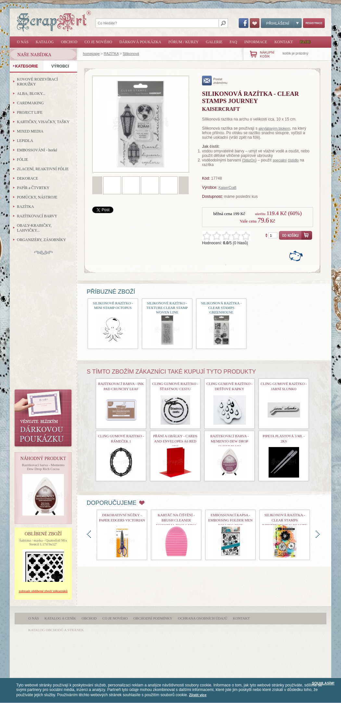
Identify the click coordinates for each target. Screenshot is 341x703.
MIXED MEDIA (30, 131)
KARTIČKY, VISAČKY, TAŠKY (43, 122)
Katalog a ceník (60, 618)
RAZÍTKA (111, 54)
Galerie (214, 42)
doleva (89, 534)
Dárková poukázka (140, 42)
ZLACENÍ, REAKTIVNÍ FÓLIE (43, 169)
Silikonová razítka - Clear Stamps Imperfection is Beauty (285, 520)
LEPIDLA (25, 140)
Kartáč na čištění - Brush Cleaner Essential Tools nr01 (176, 520)
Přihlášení (281, 23)
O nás (23, 42)
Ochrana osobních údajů (202, 618)
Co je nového (98, 42)
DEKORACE (27, 178)
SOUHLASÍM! (323, 683)
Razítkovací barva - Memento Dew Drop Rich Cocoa (43, 467)
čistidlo (293, 160)
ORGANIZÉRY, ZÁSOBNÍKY (41, 239)
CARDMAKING (30, 103)
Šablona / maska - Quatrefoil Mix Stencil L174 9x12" (43, 542)
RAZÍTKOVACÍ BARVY (37, 216)
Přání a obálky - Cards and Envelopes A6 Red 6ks (175, 441)
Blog (305, 42)
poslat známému (215, 80)
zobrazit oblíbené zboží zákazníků (43, 591)
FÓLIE (22, 159)
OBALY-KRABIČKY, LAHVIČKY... (34, 228)
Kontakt (283, 42)
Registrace (314, 23)
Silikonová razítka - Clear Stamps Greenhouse (221, 307)
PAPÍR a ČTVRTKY (33, 187)
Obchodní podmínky (152, 618)
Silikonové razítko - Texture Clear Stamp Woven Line (167, 307)
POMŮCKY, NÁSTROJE (37, 197)
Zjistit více (198, 695)
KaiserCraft (227, 187)
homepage (91, 54)
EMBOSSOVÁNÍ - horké (37, 150)
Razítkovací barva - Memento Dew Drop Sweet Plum (229, 441)
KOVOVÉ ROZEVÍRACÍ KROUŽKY (37, 81)
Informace (255, 42)
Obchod (69, 42)
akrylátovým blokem (274, 128)
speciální (279, 160)
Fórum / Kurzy (183, 42)
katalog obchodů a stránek (56, 630)
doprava (318, 534)
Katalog (45, 42)
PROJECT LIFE (30, 112)
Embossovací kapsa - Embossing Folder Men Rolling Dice (230, 520)
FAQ (233, 42)
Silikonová (131, 54)
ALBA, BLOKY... (31, 93)
